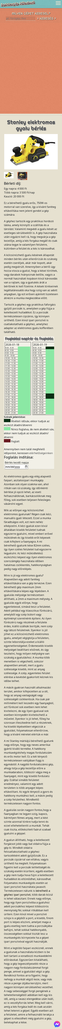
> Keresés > (46, 18)
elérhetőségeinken (41, 453)
